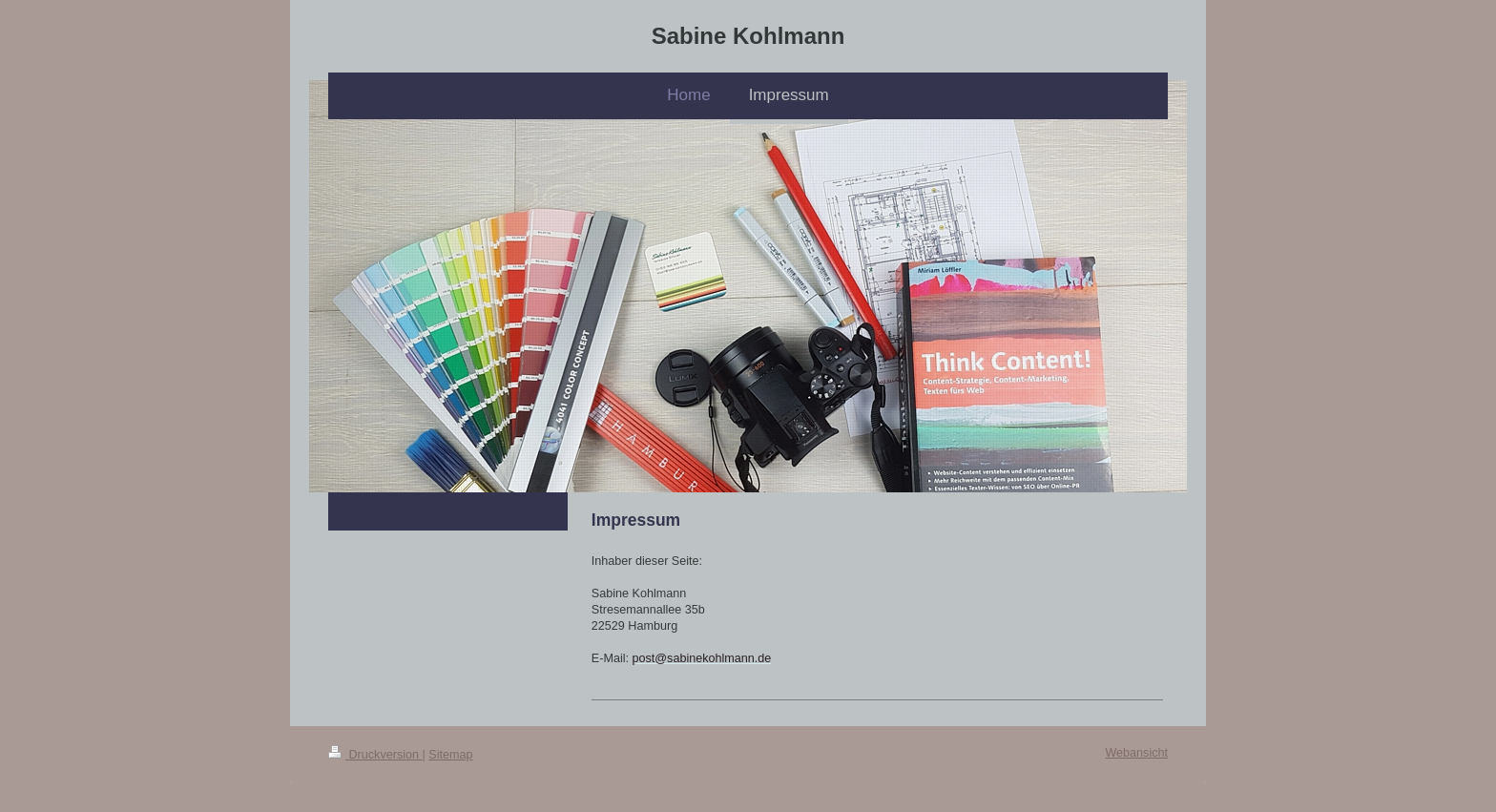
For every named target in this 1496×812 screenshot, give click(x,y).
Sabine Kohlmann (748, 36)
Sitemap (450, 754)
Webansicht (1136, 753)
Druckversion (375, 754)
